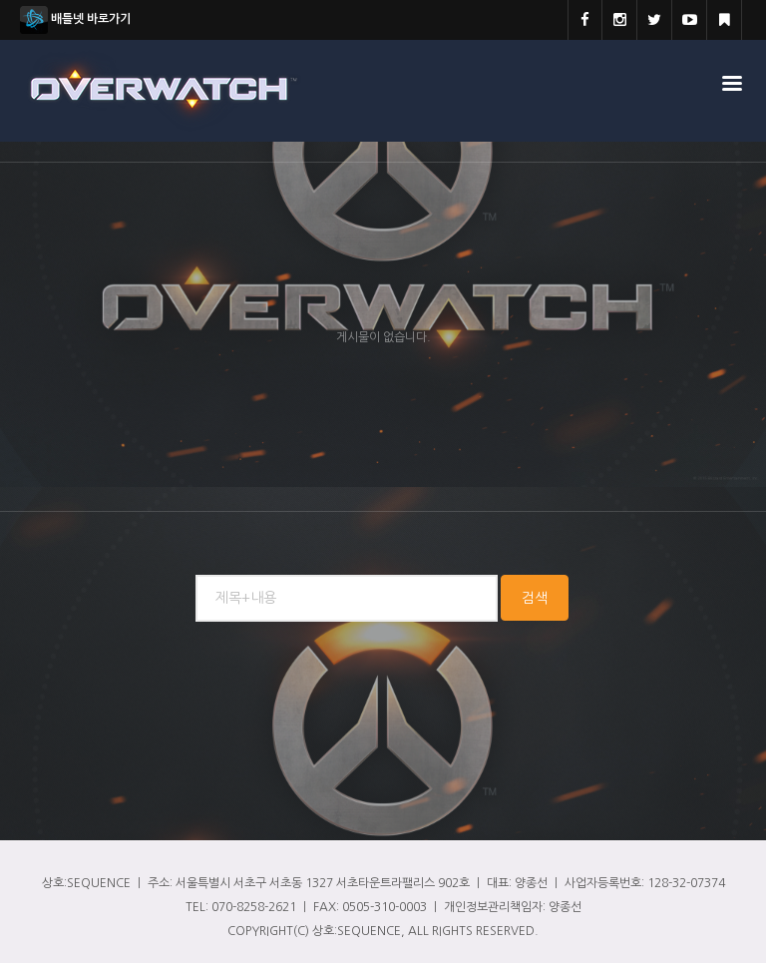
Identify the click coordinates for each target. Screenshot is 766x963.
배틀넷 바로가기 (75, 20)
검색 (535, 598)
